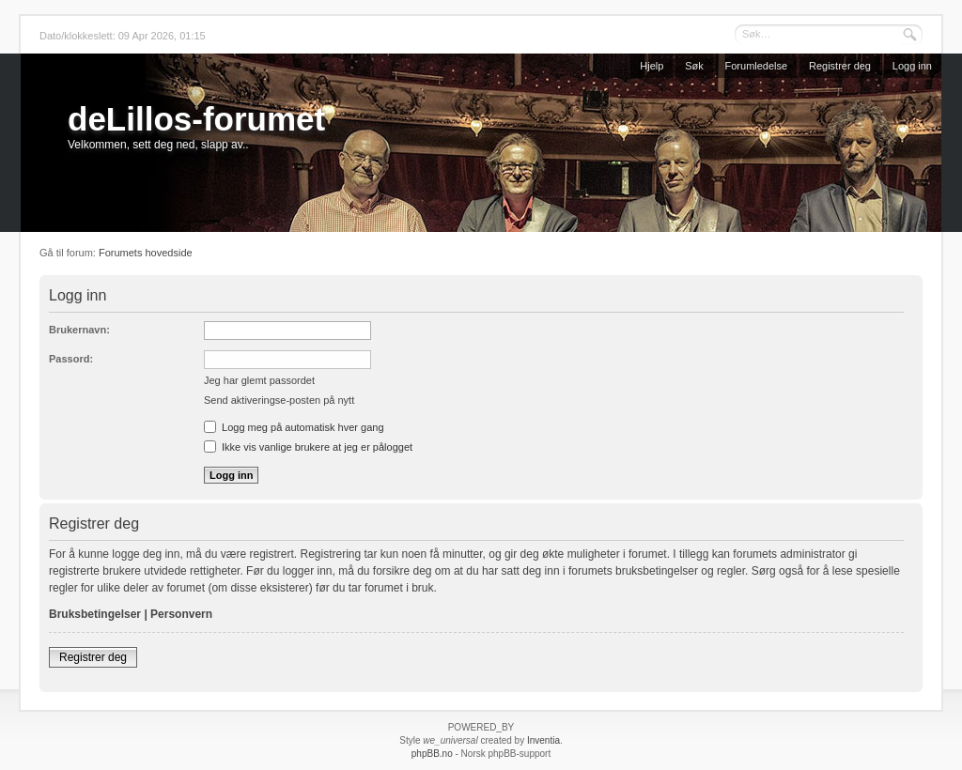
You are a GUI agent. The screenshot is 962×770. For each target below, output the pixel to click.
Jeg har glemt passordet (259, 380)
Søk (694, 65)
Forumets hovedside (146, 252)
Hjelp (651, 65)
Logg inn (912, 65)
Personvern (181, 614)
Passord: (71, 358)
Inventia (543, 740)
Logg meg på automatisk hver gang (294, 427)
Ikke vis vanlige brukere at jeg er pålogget (308, 447)
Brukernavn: (79, 329)
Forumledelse (756, 65)
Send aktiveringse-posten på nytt (279, 400)
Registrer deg (840, 65)
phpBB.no (432, 753)
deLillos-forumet (196, 118)
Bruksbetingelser (95, 614)
